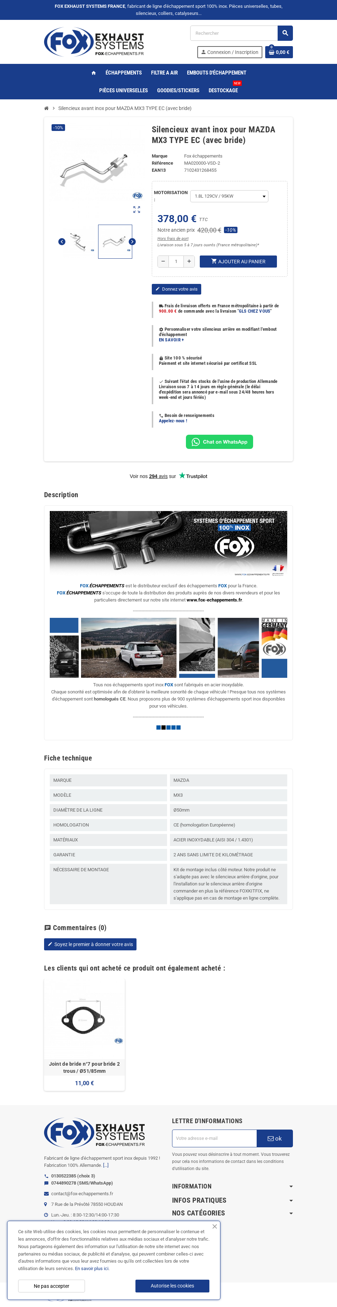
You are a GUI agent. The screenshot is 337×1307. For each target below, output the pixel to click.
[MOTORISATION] (229, 196)
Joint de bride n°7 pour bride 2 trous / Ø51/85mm (84, 1067)
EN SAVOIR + (171, 339)
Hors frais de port (172, 238)
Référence (162, 163)
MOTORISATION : (170, 196)
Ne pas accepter (51, 1286)
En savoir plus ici (91, 1268)
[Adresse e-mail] (214, 1138)
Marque (159, 156)
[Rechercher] (241, 33)
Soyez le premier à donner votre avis (90, 944)
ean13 (159, 170)
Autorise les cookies (172, 1286)
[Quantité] (176, 261)
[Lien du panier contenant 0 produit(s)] (279, 52)
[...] (105, 1165)
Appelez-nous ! (173, 420)
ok (275, 1138)
